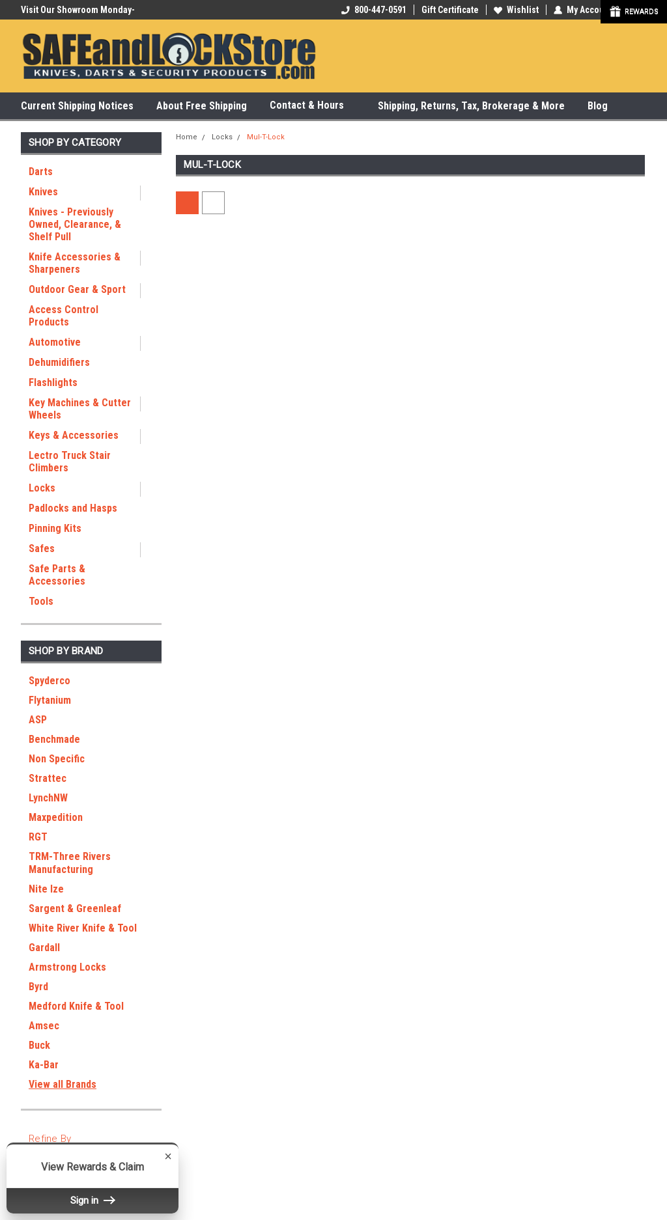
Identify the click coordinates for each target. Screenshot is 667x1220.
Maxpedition (56, 817)
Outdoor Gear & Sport (77, 289)
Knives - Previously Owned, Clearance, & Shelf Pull (75, 224)
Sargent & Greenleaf (75, 908)
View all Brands (62, 1084)
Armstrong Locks (67, 967)
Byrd (38, 986)
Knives (43, 192)
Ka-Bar (44, 1065)
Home (186, 137)
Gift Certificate (450, 10)
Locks (42, 488)
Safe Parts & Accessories (57, 574)
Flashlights (53, 382)
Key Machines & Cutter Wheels (80, 408)
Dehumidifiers (59, 362)
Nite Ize (46, 889)
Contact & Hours (312, 106)
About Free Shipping (201, 106)
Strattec (47, 778)
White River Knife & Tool (83, 928)
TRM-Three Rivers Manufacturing (70, 863)
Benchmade (54, 739)
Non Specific (57, 759)
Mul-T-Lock (266, 137)
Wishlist (516, 10)
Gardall (44, 947)
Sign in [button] (92, 1200)
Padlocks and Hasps (73, 508)
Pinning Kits (55, 528)
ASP (38, 720)
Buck (39, 1045)
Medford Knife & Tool (76, 1006)
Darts (41, 171)
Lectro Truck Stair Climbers (70, 461)
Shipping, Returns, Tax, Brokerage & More (471, 106)
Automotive (55, 342)
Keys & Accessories (74, 435)
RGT (38, 837)
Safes (42, 548)
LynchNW (48, 798)
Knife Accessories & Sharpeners (75, 263)
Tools (41, 601)
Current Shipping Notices (77, 106)
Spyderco (49, 680)
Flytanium (50, 700)
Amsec (44, 1025)
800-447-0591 (373, 10)
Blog (598, 106)
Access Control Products (63, 315)
